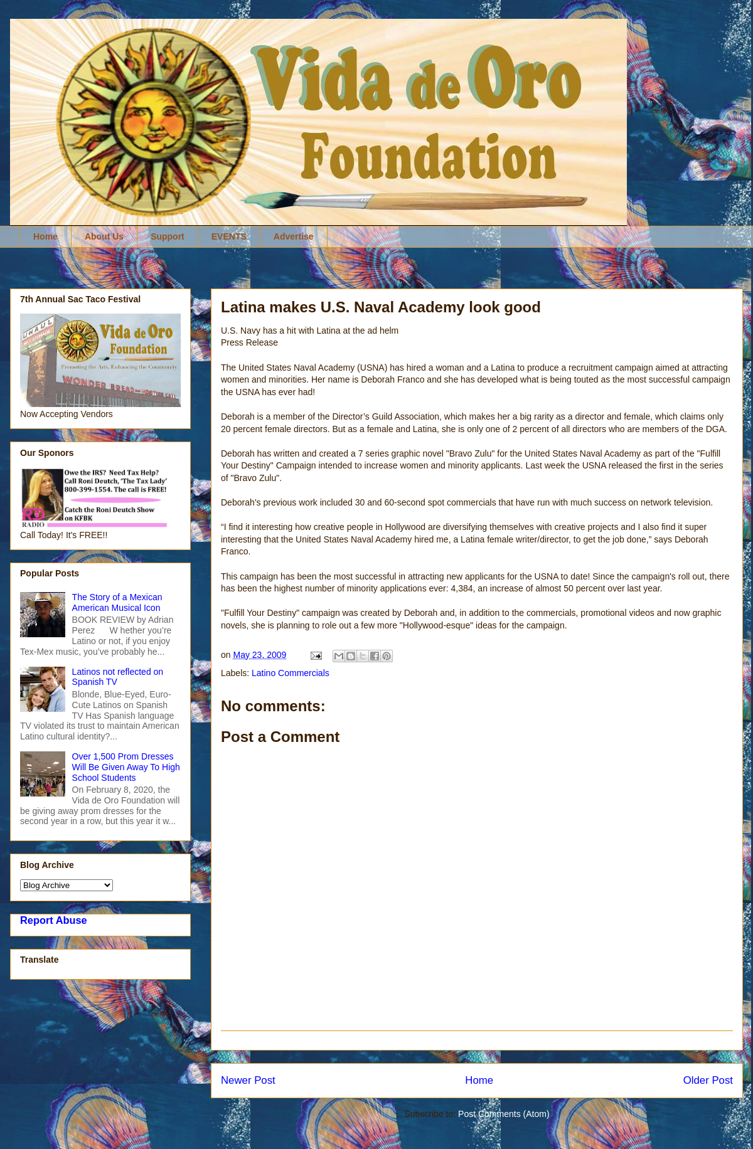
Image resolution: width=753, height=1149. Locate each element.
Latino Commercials (290, 673)
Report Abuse (53, 920)
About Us (104, 236)
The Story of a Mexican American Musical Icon (117, 602)
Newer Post (248, 1080)
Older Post (708, 1080)
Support (167, 236)
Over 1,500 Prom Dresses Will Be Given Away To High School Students (126, 767)
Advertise (294, 236)
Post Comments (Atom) (503, 1114)
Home (45, 236)
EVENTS (229, 236)
